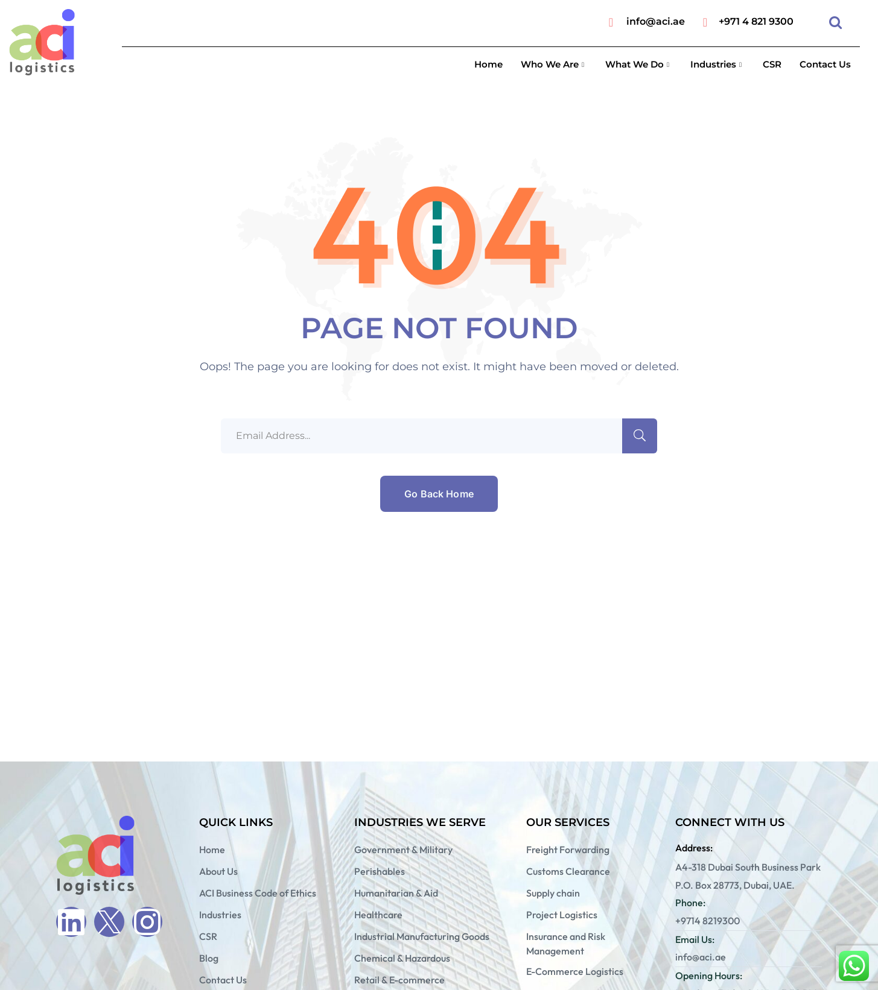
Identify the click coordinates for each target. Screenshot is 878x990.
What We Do (638, 64)
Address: (694, 848)
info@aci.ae (655, 21)
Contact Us (825, 64)
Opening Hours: (708, 976)
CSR (772, 64)
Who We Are (554, 64)
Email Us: (694, 939)
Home (488, 64)
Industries (717, 64)
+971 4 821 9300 (756, 21)
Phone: (690, 903)
